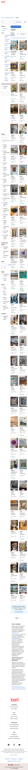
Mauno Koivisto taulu (13, 495)
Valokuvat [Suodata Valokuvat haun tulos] (6, 61)
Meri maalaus (13, 283)
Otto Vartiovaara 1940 (23, 97)
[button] (25, 22)
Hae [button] (9, 264)
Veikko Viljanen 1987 (23, 53)
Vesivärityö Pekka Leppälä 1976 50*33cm (23, 598)
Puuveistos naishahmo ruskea (14, 329)
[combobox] (7, 22)
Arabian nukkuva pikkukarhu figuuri (13, 220)
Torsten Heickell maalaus (13, 118)
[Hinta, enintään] (5, 265)
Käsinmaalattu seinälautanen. (14, 452)
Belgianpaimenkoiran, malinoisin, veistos (14, 474)
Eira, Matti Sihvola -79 (14, 349)
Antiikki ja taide (9, 17)
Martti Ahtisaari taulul (13, 199)
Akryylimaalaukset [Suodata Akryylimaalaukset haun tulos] (6, 36)
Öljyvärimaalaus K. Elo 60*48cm (14, 598)
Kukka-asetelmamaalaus (23, 370)
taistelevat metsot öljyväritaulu (14, 159)
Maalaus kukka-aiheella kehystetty (22, 263)
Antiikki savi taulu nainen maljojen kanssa (23, 556)
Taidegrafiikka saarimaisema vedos (23, 199)
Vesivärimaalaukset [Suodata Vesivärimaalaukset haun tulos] (6, 69)
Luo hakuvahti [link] (19, 612)
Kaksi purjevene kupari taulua (22, 535)
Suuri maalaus (22, 283)
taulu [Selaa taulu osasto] (13, 686)
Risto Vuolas (14, 95)
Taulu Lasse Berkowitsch (14, 410)
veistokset (14, 639)
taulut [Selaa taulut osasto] (18, 686)
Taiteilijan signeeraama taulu (23, 514)
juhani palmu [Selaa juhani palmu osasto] (19, 689)
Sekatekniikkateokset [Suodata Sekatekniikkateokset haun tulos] (6, 56)
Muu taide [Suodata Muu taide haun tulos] (6, 78)
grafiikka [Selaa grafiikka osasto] (23, 687)
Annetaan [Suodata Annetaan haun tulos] (5, 252)
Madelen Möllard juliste (13, 179)
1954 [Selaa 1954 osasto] (16, 686)
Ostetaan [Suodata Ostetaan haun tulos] (5, 256)
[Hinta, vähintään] (2, 265)
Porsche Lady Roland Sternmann (23, 431)
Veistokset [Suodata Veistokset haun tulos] (6, 65)
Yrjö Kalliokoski (22, 75)
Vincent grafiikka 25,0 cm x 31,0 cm (22, 179)
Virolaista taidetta (13, 53)
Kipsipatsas (14, 533)
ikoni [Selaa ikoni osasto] (24, 689)
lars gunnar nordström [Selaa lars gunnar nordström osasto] (17, 687)
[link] (4, 29)
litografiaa (14, 632)
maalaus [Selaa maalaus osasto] (14, 689)
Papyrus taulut (22, 494)
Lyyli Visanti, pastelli (14, 369)
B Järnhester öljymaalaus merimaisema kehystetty (14, 263)
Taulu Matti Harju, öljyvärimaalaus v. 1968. (23, 390)
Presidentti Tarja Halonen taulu (22, 411)
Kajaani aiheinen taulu (13, 514)
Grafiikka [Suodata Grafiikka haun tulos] (6, 40)
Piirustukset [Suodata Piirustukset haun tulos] (6, 48)
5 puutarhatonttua (14, 308)
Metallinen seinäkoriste (23, 328)
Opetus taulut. (13, 430)
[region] (14, 45)
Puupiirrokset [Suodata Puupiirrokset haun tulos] (6, 52)
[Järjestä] (23, 34)
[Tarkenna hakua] (4, 137)
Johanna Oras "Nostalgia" (22, 350)
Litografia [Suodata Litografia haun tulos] (6, 44)
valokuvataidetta (16, 634)
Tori (2, 17)
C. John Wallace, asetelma (13, 76)
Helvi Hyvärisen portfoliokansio (23, 138)
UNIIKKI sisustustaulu (14, 556)
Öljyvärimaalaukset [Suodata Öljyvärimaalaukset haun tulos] (6, 73)
